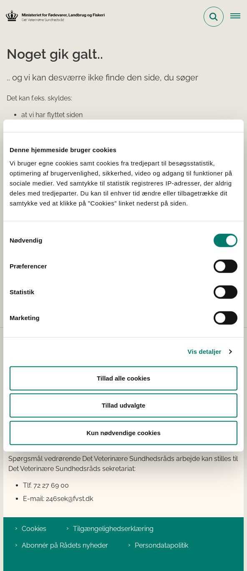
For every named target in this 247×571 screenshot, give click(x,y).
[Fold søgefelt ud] (214, 17)
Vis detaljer (205, 351)
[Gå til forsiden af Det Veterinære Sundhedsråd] (52, 16)
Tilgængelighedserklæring (113, 529)
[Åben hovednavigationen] (238, 16)
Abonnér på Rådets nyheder (65, 545)
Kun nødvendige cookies (123, 432)
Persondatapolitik (161, 545)
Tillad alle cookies (123, 377)
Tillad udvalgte (124, 405)
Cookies (34, 529)
